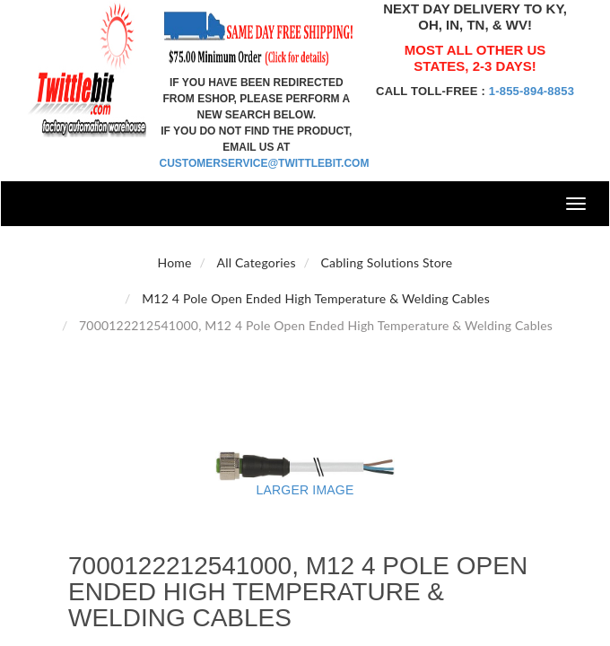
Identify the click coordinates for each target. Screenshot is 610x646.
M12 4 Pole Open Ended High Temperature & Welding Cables (316, 298)
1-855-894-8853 (531, 91)
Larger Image (305, 490)
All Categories (256, 262)
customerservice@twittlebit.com (265, 163)
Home (175, 262)
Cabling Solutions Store (387, 262)
